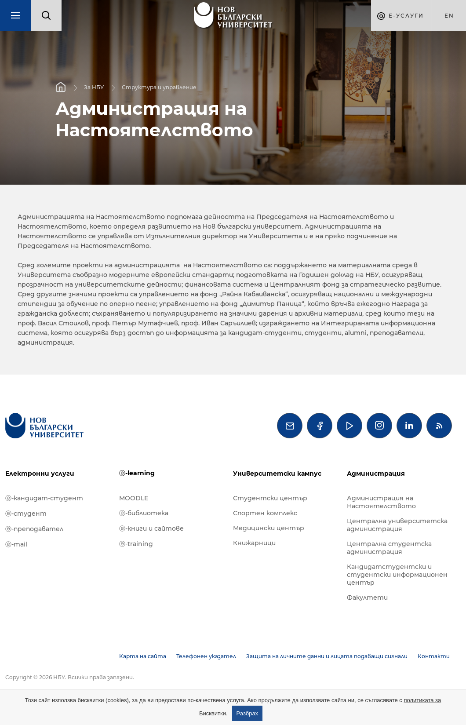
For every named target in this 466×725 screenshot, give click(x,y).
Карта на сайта (142, 656)
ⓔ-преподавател (34, 529)
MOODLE (133, 498)
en (449, 15)
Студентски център (270, 498)
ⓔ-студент (26, 513)
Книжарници (254, 543)
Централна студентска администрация (389, 548)
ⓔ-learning (137, 473)
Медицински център (268, 528)
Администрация (376, 473)
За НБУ (94, 87)
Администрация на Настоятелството (381, 502)
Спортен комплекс (265, 513)
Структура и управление (159, 87)
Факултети (367, 597)
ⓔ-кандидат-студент (44, 498)
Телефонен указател (206, 656)
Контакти (434, 656)
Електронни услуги (39, 473)
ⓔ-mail (16, 544)
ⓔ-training (136, 544)
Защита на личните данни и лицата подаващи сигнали (327, 656)
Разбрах (247, 713)
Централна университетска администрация (397, 525)
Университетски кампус (277, 473)
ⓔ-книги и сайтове (151, 528)
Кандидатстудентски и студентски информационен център (397, 575)
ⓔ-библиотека (143, 513)
